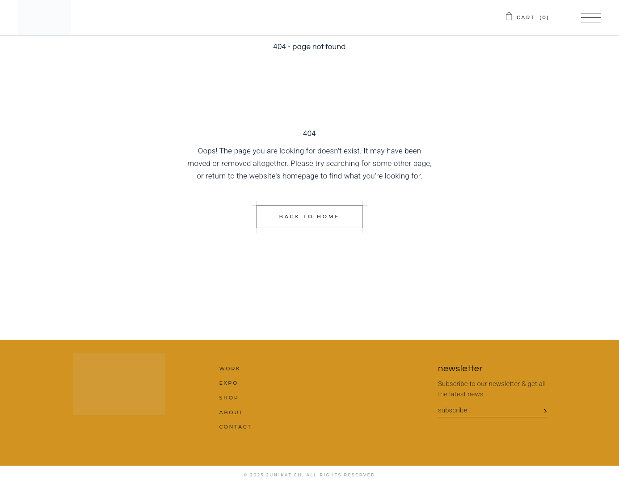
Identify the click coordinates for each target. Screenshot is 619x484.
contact (235, 427)
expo (228, 383)
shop (229, 398)
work (229, 368)
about (231, 412)
